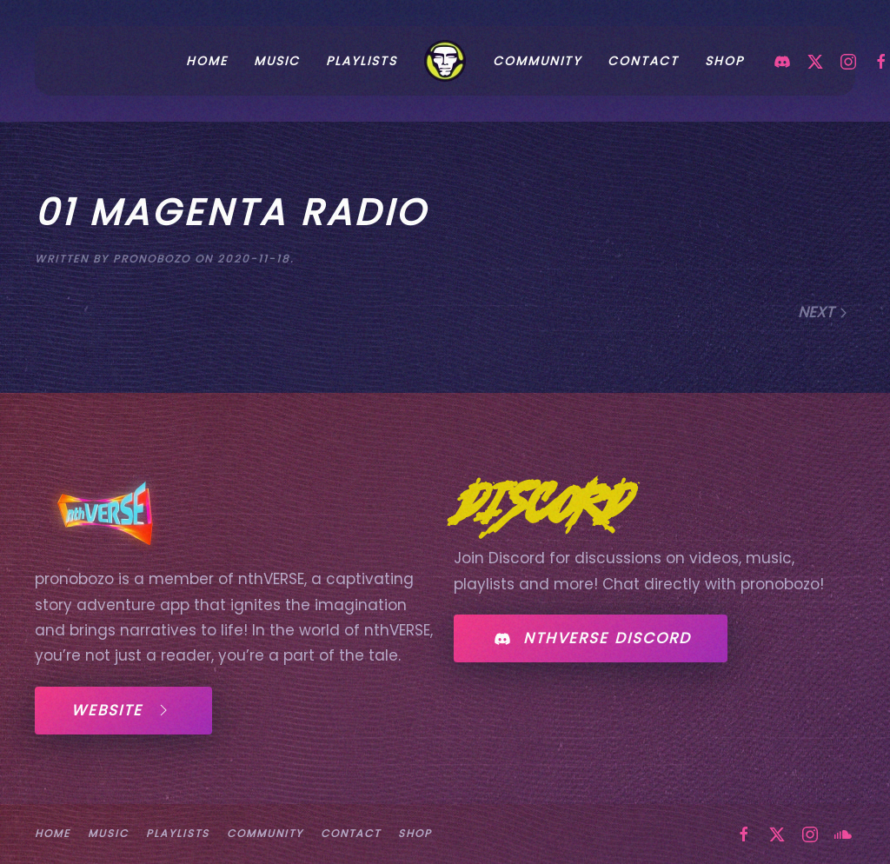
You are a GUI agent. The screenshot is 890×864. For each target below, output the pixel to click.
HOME (207, 61)
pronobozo (151, 258)
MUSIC (108, 833)
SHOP (724, 61)
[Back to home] (445, 61)
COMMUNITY (537, 61)
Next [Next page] (824, 312)
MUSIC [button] (277, 61)
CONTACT (643, 61)
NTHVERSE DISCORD (590, 639)
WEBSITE (123, 710)
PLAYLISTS (361, 61)
